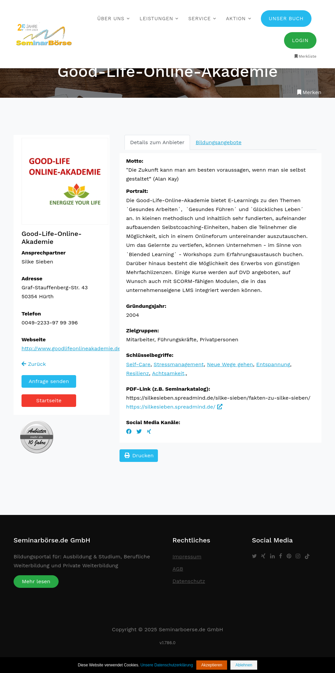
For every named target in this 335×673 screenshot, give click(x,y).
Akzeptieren (211, 665)
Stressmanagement (179, 364)
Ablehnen (243, 665)
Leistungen (156, 19)
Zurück (34, 364)
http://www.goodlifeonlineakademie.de (71, 348)
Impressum (186, 556)
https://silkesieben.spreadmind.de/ (174, 407)
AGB (177, 569)
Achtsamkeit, (169, 373)
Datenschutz (188, 581)
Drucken (139, 455)
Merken (308, 92)
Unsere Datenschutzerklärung (166, 665)
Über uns (110, 19)
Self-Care (138, 364)
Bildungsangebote (218, 142)
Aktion (236, 19)
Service (199, 19)
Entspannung (273, 364)
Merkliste (305, 56)
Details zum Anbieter (157, 142)
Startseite (49, 400)
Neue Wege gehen (230, 364)
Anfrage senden (49, 381)
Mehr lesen (36, 581)
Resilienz (137, 373)
